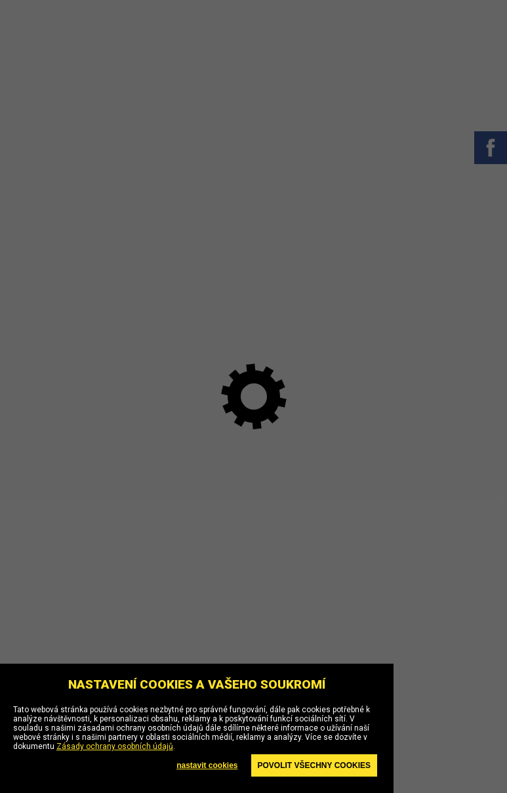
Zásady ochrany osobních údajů (114, 746)
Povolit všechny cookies (314, 765)
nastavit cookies (206, 765)
